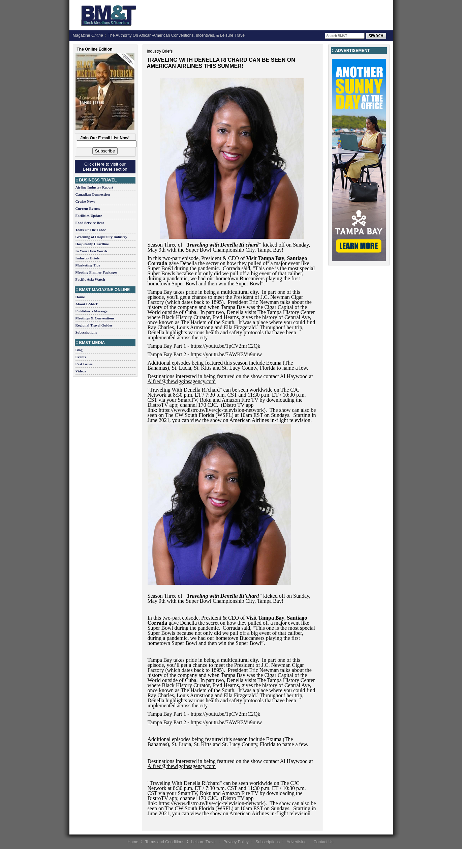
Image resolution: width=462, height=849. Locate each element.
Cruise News (85, 201)
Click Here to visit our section (105, 167)
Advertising (296, 842)
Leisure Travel (203, 842)
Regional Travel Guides (94, 325)
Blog (79, 350)
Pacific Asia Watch (90, 279)
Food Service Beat (89, 223)
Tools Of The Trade (90, 230)
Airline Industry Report (94, 187)
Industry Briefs (87, 258)
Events (80, 357)
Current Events (87, 208)
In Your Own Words (91, 251)
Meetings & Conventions (95, 318)
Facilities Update (88, 216)
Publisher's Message (91, 311)
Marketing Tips (87, 265)
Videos (80, 371)
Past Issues (84, 364)
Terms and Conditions (164, 842)
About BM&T (86, 304)
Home (80, 297)
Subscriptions (86, 332)
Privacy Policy (236, 842)
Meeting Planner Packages (96, 272)
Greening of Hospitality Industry (101, 237)
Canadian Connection (92, 194)
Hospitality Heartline (92, 244)
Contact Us (323, 842)
